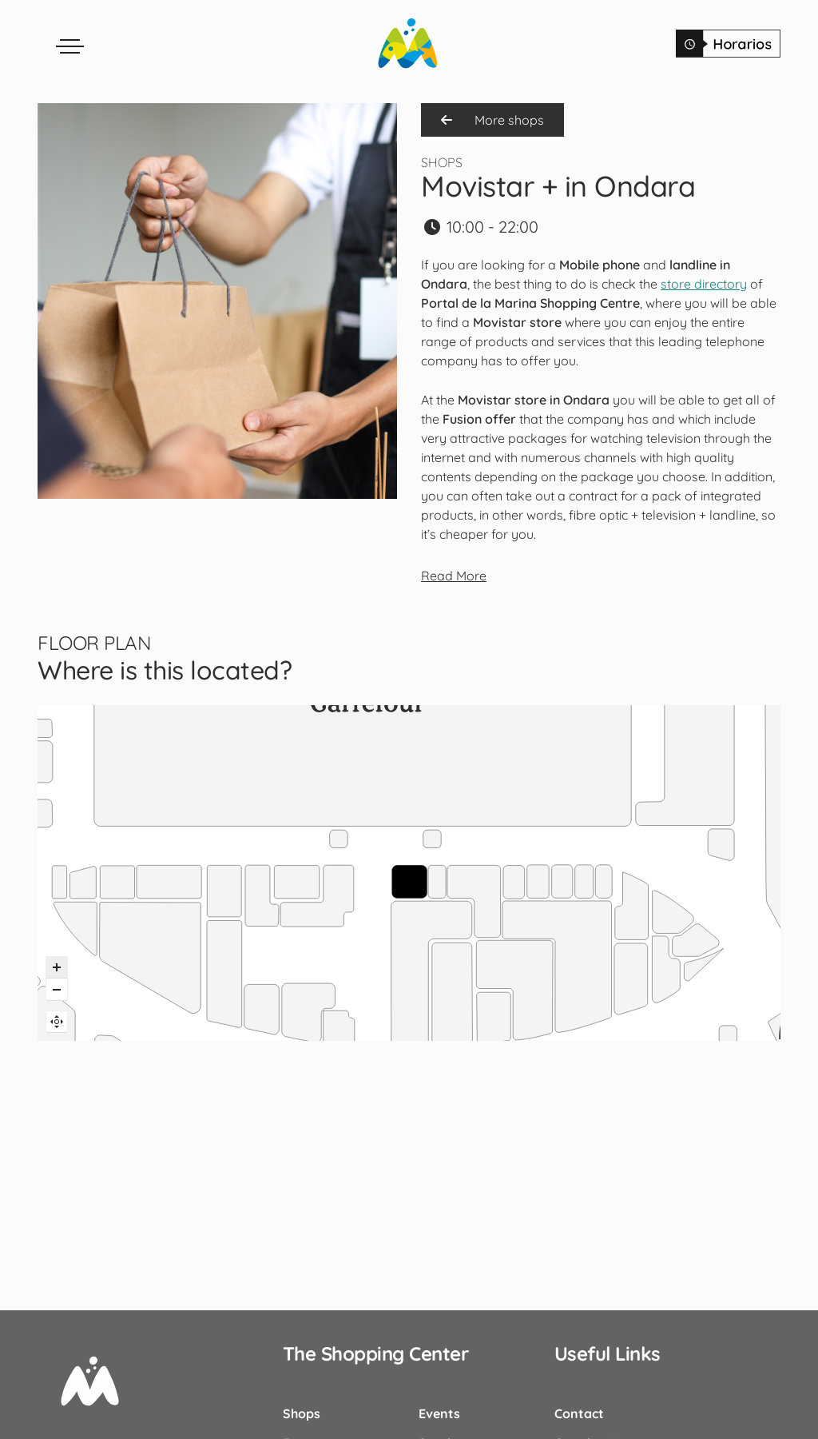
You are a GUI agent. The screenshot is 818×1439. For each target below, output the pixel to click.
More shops (492, 120)
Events (439, 1413)
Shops (301, 1413)
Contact (579, 1413)
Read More (453, 576)
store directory (704, 284)
